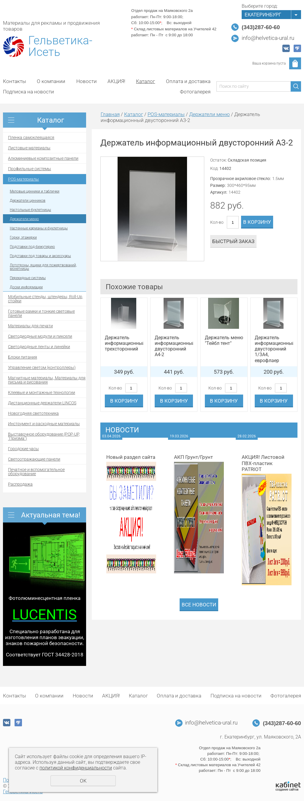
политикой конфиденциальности (75, 768)
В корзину (257, 222)
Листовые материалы (29, 148)
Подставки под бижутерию (32, 247)
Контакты (14, 81)
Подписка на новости (28, 92)
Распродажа (20, 484)
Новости (86, 81)
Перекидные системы (28, 278)
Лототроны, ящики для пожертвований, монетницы (43, 267)
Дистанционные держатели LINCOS (42, 402)
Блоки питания (22, 357)
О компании (51, 81)
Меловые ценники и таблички (34, 191)
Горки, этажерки (23, 237)
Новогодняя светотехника (33, 413)
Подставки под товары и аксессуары (40, 256)
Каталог (145, 81)
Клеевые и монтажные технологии (41, 392)
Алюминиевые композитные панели (43, 158)
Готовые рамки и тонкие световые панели (41, 313)
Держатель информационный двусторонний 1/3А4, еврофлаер (274, 349)
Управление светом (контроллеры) (42, 367)
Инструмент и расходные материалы (44, 423)
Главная (110, 114)
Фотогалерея (195, 92)
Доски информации (26, 287)
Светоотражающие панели (34, 459)
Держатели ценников (27, 200)
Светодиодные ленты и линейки (39, 346)
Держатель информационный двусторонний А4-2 (174, 346)
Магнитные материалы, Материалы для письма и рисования (47, 380)
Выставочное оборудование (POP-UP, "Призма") (44, 436)
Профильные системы (29, 168)
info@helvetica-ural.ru (268, 38)
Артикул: (218, 192)
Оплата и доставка (188, 81)
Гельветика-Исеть (60, 46)
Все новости (199, 605)
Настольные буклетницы (30, 210)
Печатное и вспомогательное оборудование (36, 471)
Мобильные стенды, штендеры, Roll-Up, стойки (45, 298)
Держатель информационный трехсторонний (124, 343)
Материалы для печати (30, 325)
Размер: (218, 185)
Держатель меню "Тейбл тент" (224, 340)
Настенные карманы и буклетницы (39, 228)
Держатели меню (24, 219)
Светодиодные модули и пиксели (40, 336)
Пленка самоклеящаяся (31, 137)
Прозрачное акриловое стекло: (240, 178)
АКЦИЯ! (116, 81)
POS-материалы (23, 179)
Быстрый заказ (233, 241)
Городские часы (23, 448)
